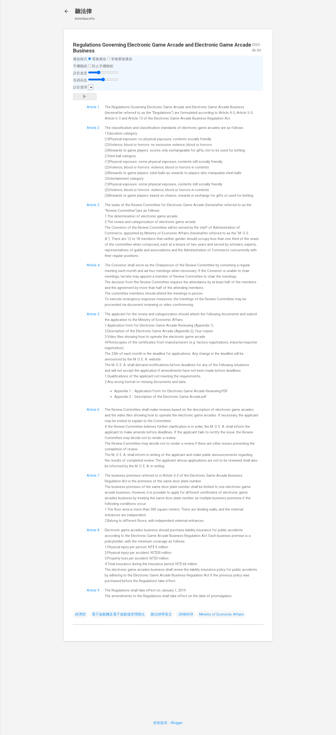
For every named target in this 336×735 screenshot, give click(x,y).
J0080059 (185, 614)
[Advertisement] (168, 678)
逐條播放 (99, 59)
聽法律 (83, 11)
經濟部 (80, 614)
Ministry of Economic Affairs (221, 614)
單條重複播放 (121, 59)
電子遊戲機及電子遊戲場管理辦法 (118, 614)
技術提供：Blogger (168, 723)
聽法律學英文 (161, 614)
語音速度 (80, 73)
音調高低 (80, 80)
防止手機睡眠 (102, 66)
